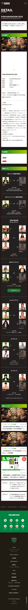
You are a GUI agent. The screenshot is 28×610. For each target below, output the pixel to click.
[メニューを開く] (25, 3)
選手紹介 (14, 564)
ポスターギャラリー (14, 561)
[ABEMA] (4, 159)
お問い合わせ (14, 580)
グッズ (16, 551)
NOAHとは (14, 573)
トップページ (3, 506)
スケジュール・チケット (12, 506)
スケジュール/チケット (14, 554)
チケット (12, 551)
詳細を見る (14, 290)
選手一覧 (17, 567)
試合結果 (14, 558)
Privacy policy (14, 603)
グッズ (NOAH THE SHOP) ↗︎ (14, 586)
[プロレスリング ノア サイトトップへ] (5, 3)
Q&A (14, 570)
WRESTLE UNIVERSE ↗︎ (14, 592)
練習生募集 (14, 577)
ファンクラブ (14, 589)
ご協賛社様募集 (17, 582)
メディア (17, 549)
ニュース (14, 547)
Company (14, 601)
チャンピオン (11, 567)
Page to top (26, 600)
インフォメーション (12, 549)
